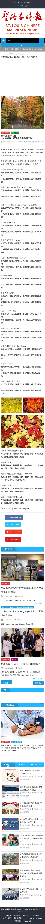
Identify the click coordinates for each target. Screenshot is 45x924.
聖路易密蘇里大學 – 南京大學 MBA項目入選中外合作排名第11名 (31, 873)
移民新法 (26, 915)
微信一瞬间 (15, 133)
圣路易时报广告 (16, 742)
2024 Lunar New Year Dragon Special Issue (17, 607)
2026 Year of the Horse (33, 918)
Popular (8, 764)
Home (8, 915)
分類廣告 (18, 921)
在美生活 (14, 659)
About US (27, 921)
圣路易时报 (5, 133)
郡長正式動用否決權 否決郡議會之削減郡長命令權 (39, 683)
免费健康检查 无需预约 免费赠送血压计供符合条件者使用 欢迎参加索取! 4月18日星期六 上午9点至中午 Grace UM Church (22, 748)
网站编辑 (20, 142)
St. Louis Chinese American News (22, 28)
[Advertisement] (22, 77)
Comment (37, 764)
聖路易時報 (18, 918)
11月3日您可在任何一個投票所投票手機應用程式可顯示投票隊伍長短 (7, 682)
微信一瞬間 (7, 918)
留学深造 (36, 915)
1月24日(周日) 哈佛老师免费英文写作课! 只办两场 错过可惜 (31, 838)
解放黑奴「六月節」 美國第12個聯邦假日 (20, 663)
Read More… (38, 603)
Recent (22, 764)
